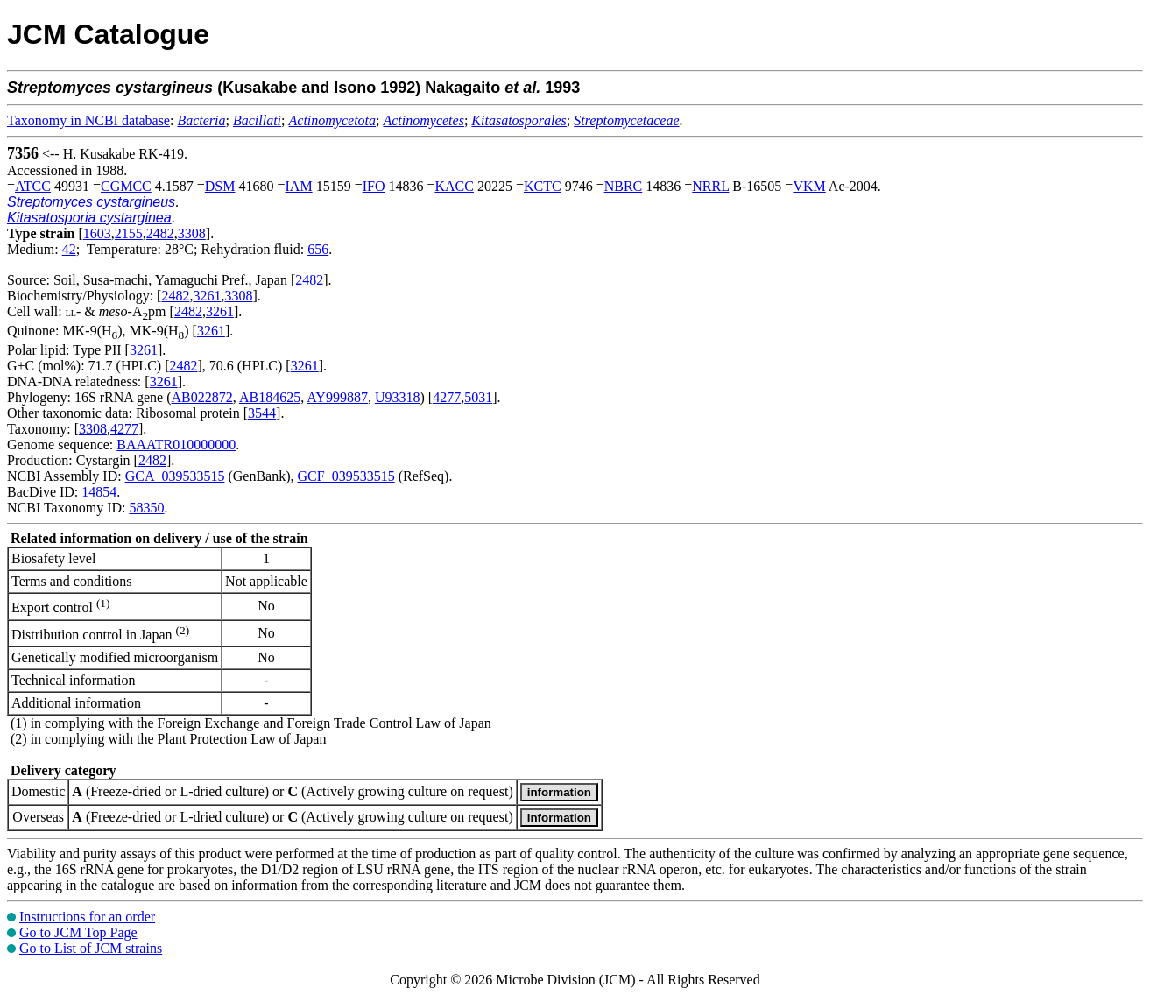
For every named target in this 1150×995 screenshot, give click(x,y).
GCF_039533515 (346, 476)
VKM (809, 186)
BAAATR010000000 (176, 444)
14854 (98, 491)
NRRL (710, 186)
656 (317, 249)
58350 (146, 507)
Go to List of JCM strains (90, 948)
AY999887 (337, 397)
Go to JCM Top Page (78, 932)
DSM (220, 186)
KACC (453, 186)
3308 (192, 233)
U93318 (397, 397)
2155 (129, 233)
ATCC (33, 186)
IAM (299, 186)
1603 (97, 233)
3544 (262, 413)
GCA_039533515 (175, 476)
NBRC (623, 186)
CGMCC (126, 186)
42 (69, 249)
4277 (447, 397)
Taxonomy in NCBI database (88, 120)
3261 (207, 295)
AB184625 (269, 397)
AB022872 (202, 397)
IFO (374, 186)
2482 (160, 233)
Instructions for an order (87, 916)
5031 (478, 397)
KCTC (542, 186)
